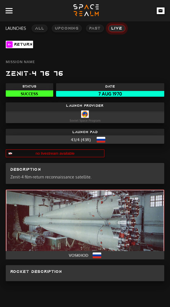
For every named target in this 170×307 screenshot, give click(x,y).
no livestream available (55, 153)
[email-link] (161, 10)
